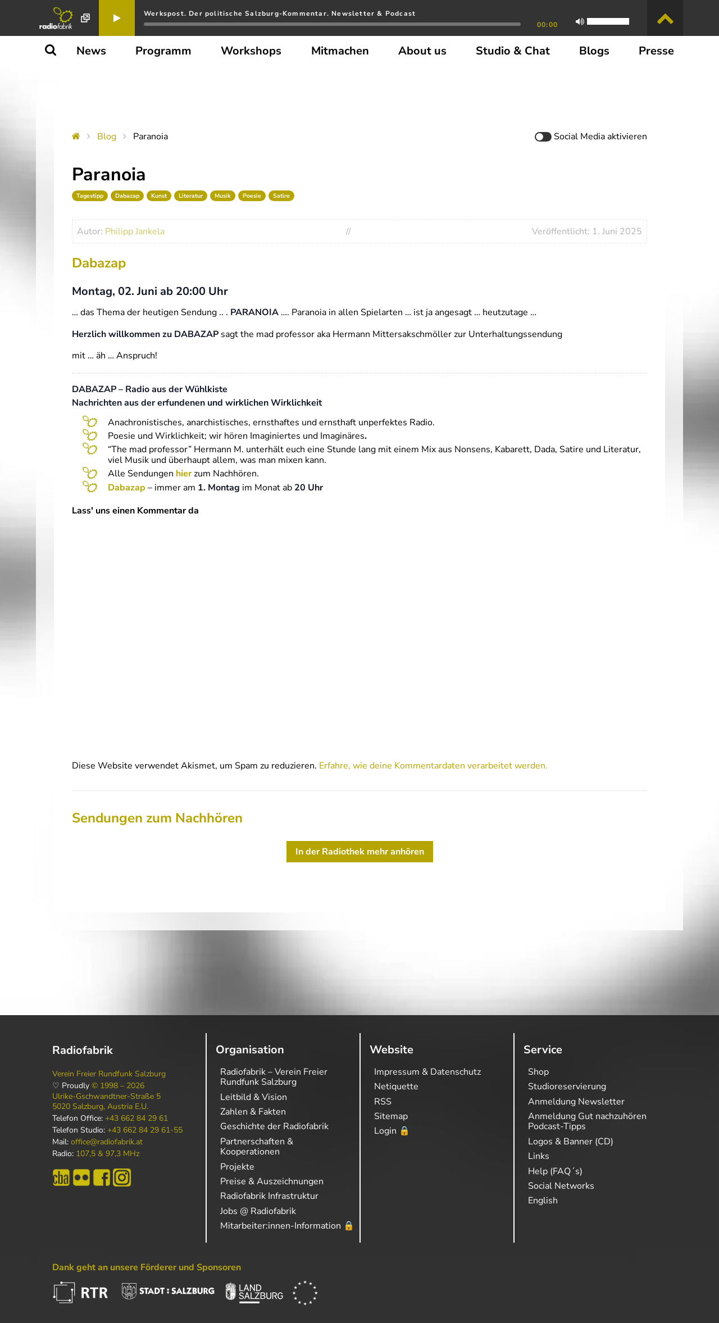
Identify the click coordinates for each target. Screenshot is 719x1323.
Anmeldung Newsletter (576, 1101)
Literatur (191, 196)
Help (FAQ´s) (555, 1171)
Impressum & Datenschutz (427, 1072)
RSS (383, 1101)
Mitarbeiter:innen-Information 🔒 (287, 1226)
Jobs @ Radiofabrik (258, 1211)
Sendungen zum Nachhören (157, 818)
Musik (223, 196)
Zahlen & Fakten (253, 1112)
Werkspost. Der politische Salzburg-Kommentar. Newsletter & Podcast (280, 13)
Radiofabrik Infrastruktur (269, 1196)
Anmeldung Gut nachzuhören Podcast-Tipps (587, 1121)
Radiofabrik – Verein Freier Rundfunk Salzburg (273, 1077)
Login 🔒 (392, 1131)
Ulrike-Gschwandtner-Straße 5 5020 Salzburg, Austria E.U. (106, 1102)
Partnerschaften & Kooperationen (256, 1146)
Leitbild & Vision (253, 1097)
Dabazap (127, 196)
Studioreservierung (567, 1086)
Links (538, 1156)
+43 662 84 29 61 (136, 1118)
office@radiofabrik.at (107, 1142)
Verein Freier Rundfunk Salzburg (109, 1074)
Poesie (252, 196)
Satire (281, 196)
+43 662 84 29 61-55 (145, 1130)
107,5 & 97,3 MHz (107, 1154)
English (543, 1200)
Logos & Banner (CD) (570, 1141)
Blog (106, 136)
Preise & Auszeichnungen (272, 1181)
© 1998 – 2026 (118, 1086)
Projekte (237, 1167)
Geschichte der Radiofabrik (274, 1126)
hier (184, 473)
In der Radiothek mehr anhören (359, 851)
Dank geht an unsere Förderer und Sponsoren (146, 1267)
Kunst (159, 196)
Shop (538, 1072)
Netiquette (396, 1086)
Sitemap (391, 1116)
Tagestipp (89, 196)
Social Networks (561, 1186)
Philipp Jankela (135, 231)
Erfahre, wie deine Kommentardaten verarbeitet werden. (433, 766)
